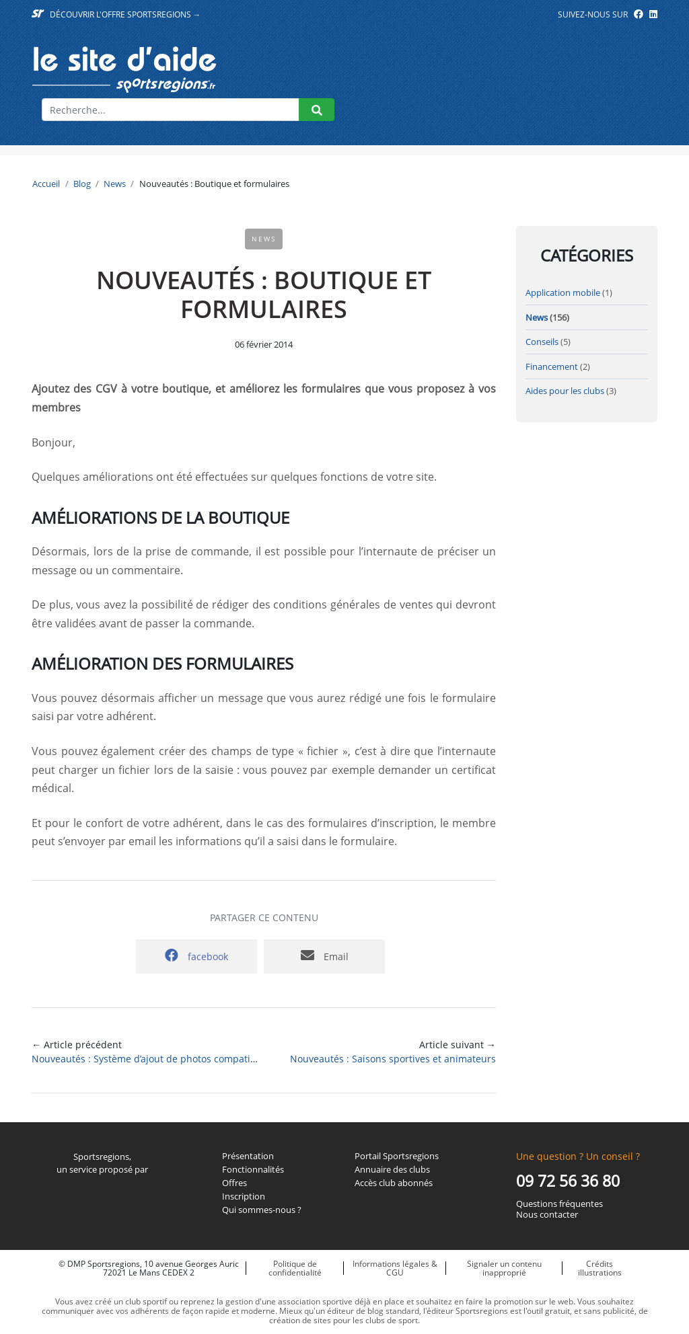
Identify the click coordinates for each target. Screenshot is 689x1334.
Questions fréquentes (559, 1204)
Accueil (46, 184)
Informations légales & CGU (395, 1268)
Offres (234, 1183)
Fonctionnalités (253, 1170)
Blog (82, 184)
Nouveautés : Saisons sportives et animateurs (393, 1058)
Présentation (248, 1156)
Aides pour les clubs (564, 391)
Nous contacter (547, 1215)
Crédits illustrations (600, 1268)
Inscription (243, 1196)
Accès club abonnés (394, 1183)
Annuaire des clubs (392, 1170)
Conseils (541, 342)
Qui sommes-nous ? (261, 1210)
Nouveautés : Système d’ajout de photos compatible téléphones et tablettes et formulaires (235, 1058)
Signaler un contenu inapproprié (504, 1268)
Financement (551, 366)
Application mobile (562, 292)
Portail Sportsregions (397, 1156)
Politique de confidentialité (295, 1268)
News (115, 184)
